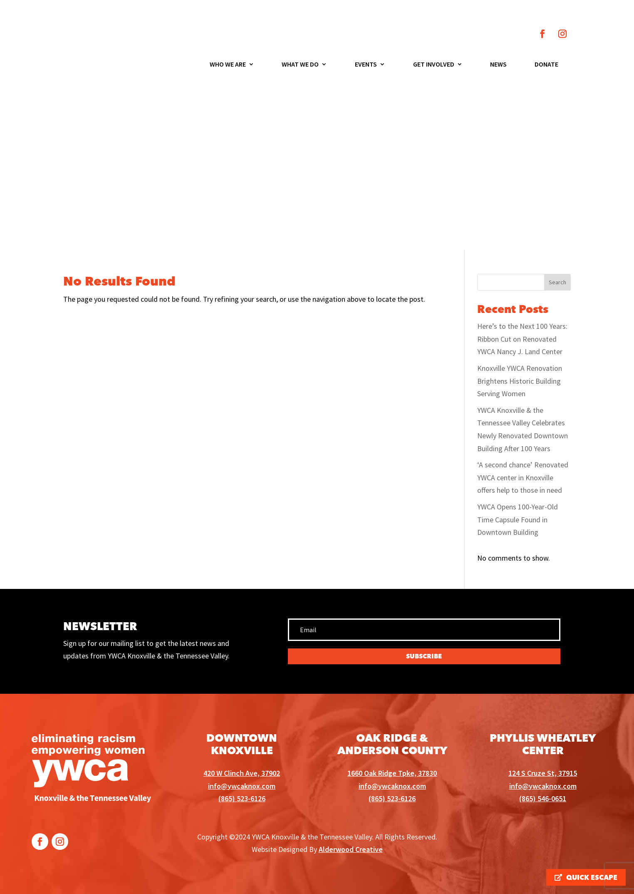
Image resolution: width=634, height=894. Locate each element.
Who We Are (228, 64)
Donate (546, 64)
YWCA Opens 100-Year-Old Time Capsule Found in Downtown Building (517, 519)
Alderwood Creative (351, 849)
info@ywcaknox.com (241, 786)
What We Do (300, 64)
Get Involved (433, 64)
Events (366, 64)
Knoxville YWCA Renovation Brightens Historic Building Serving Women (519, 380)
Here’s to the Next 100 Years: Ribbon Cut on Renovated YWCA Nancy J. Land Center (522, 338)
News (498, 64)
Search (557, 282)
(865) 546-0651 (542, 798)
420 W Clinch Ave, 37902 (241, 773)
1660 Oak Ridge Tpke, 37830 (392, 773)
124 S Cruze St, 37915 (542, 773)
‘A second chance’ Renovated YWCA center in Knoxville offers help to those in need (522, 477)
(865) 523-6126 (241, 798)
